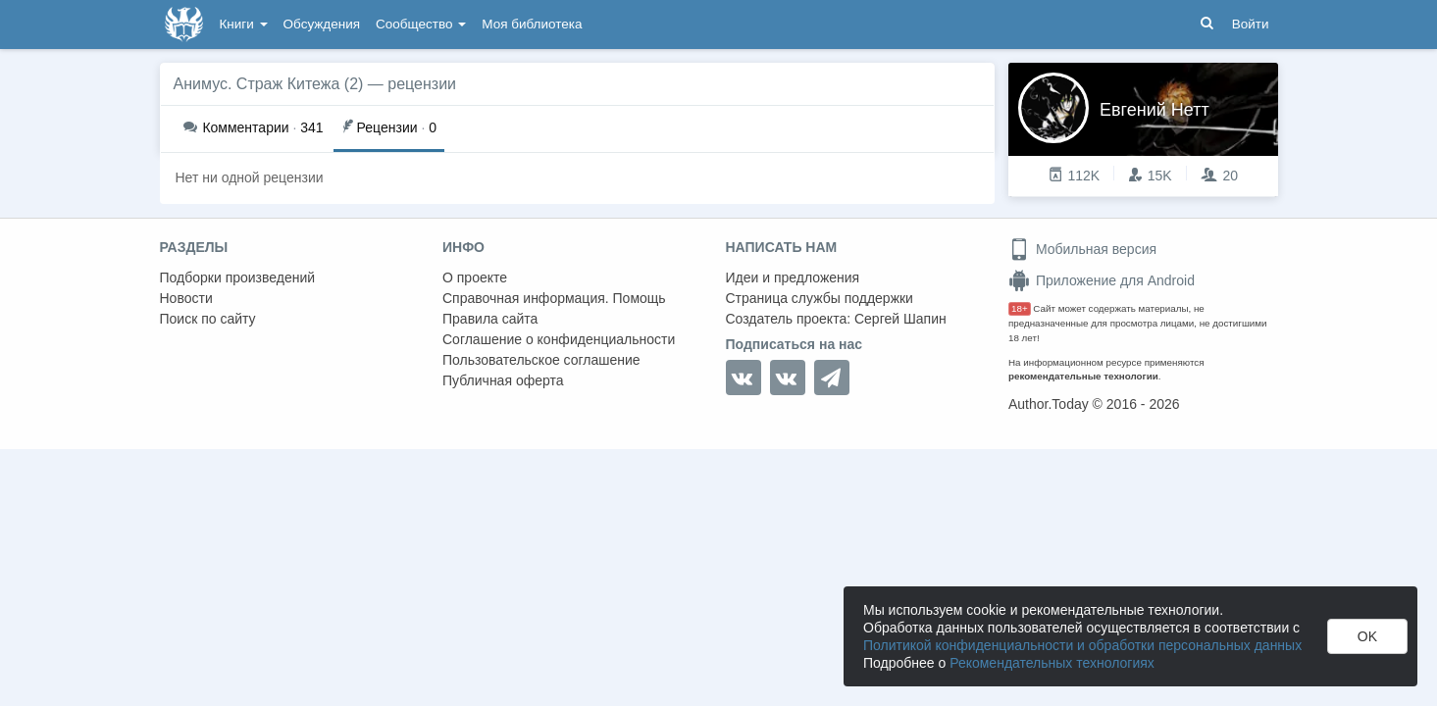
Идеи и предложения (793, 277)
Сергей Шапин (900, 319)
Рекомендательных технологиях (1052, 663)
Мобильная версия (1082, 249)
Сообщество (421, 24)
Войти (1250, 24)
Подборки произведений (238, 277)
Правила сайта (490, 319)
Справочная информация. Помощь (554, 298)
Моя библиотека (532, 24)
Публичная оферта (503, 380)
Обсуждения (321, 24)
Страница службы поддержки (819, 298)
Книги (244, 24)
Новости (186, 298)
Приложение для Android (1101, 280)
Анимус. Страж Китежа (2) (269, 84)
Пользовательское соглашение (541, 360)
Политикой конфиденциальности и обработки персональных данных (1082, 645)
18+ (1019, 308)
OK (1367, 636)
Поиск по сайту (208, 319)
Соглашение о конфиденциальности (558, 339)
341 (253, 127)
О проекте (474, 277)
